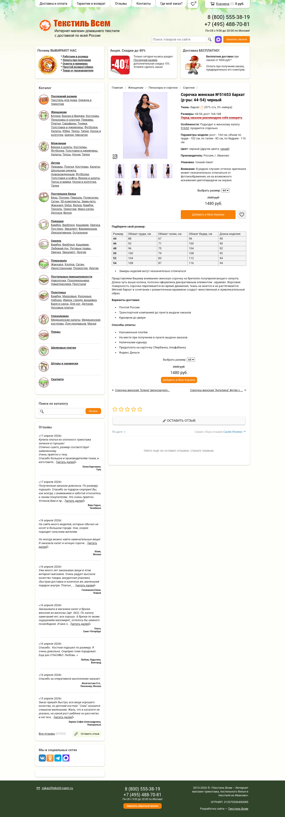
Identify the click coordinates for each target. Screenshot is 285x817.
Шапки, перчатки (76, 134)
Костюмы (92, 116)
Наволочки (58, 280)
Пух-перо (57, 228)
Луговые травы (80, 248)
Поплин (64, 197)
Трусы (75, 131)
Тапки (85, 131)
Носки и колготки (84, 181)
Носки (76, 154)
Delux (68, 205)
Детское (56, 212)
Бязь (54, 197)
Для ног (75, 303)
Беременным (88, 228)
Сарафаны (69, 123)
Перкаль (76, 197)
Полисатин (90, 197)
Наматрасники (61, 284)
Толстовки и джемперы (67, 127)
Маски (92, 323)
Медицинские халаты (65, 319)
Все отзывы (47, 733)
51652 (185, 128)
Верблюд (68, 225)
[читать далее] (65, 462)
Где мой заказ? (171, 3)
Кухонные (84, 296)
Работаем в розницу (75, 56)
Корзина (222, 4)
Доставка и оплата (53, 3)
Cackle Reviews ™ (234, 431)
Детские (87, 303)
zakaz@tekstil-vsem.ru (57, 788)
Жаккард (57, 205)
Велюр (77, 205)
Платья (56, 123)
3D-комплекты (70, 201)
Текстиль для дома (64, 100)
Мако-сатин (86, 209)
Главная (117, 87)
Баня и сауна (59, 303)
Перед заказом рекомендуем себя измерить (211, 117)
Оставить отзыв (179, 421)
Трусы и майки (61, 181)
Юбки (66, 131)
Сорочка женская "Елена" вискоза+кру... (142, 390)
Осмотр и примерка (75, 63)
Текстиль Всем (238, 808)
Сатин (55, 201)
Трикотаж (69, 209)
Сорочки (189, 87)
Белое (67, 212)
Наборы (56, 300)
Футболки (91, 127)
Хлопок (70, 264)
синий (224, 148)
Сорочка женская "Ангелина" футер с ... (216, 390)
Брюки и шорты (61, 147)
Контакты (143, 3)
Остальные (80, 232)
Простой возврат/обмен (78, 67)
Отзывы (121, 3)
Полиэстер (80, 268)
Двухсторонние (61, 268)
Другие (81, 252)
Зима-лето (88, 201)
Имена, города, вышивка (80, 300)
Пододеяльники (78, 280)
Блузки (56, 116)
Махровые (69, 296)
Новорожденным (63, 174)
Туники (82, 123)
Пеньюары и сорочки (65, 119)
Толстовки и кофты (64, 178)
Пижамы (87, 119)
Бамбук (88, 205)
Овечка (95, 225)
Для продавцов (75, 323)
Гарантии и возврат (91, 3)
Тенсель (56, 209)
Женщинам (135, 87)
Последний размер (145, 60)
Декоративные (61, 232)
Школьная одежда (63, 170)
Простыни (79, 284)
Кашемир (82, 225)
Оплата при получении (77, 60)
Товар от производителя (78, 70)
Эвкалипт (70, 228)
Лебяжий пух (60, 248)
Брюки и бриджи (73, 116)
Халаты (56, 131)
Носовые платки (62, 307)
